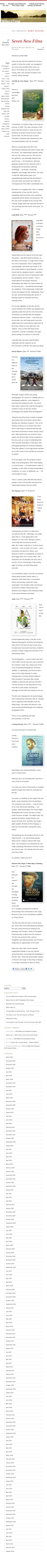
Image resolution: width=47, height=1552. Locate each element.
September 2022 (11, 1142)
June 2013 (9, 1533)
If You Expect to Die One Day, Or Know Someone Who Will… (24, 1022)
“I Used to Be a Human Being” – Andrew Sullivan (24, 1042)
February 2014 (10, 1503)
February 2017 (10, 1370)
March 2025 (9, 1079)
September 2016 (11, 1389)
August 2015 (9, 1437)
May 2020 (9, 1238)
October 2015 (10, 1429)
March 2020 (9, 1245)
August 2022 (9, 1145)
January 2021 (10, 1208)
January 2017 (10, 1374)
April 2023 (9, 1123)
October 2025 (10, 1068)
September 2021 (11, 1186)
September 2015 (11, 1433)
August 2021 (9, 1190)
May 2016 (9, 1403)
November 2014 (10, 1470)
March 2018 (9, 1326)
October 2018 (10, 1300)
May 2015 (9, 1448)
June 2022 (9, 1153)
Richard (21, 47)
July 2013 (9, 1529)
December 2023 (10, 1101)
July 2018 (9, 1311)
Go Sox (6, 5)
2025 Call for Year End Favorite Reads (26, 1035)
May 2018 (9, 1319)
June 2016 (9, 1400)
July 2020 (9, 1230)
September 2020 (11, 1223)
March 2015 (9, 1455)
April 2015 (9, 1451)
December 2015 (10, 1422)
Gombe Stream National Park (5, 106)
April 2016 (9, 1407)
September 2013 (11, 1521)
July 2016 (9, 1396)
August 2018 (9, 1308)
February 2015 (10, 1459)
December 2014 (10, 1466)
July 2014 (9, 1485)
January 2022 (10, 1171)
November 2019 (10, 1260)
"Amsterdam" (5, 66)
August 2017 (9, 1348)
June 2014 (9, 1488)
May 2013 (9, 1536)
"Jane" (3, 78)
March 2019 (9, 1285)
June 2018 (9, 1315)
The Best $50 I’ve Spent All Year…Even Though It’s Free (22, 1011)
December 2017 (10, 1333)
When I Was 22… (11, 1007)
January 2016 (10, 1418)
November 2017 (10, 1337)
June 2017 (9, 1356)
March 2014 (9, 1499)
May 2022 (9, 1156)
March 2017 (9, 1367)
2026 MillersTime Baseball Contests (26, 1031)
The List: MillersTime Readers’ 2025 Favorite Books (21, 996)
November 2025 (10, 1064)
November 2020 (10, 1216)
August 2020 (9, 1227)
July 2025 (9, 1072)
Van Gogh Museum (6, 134)
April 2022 (9, 1160)
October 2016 (10, 1385)
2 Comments (40, 48)
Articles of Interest (34, 5)
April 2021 (9, 1201)
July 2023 (9, 1116)
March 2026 (9, 1057)
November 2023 (10, 1105)
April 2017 (9, 1363)
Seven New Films (27, 41)
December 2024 (10, 1083)
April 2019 (9, 1282)
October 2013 (10, 1518)
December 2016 (10, 1378)
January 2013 (10, 1551)
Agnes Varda (5, 96)
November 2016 (10, 1381)
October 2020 (10, 1219)
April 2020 (9, 1241)
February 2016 (10, 1415)
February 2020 (10, 1249)
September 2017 (11, 1345)
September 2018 (11, 1304)
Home (2, 4)
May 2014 (9, 1492)
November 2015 (10, 1426)
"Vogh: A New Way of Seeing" (5, 91)
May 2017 (9, 1359)
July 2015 (9, 1440)
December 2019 (10, 1256)
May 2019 (9, 1278)
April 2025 (9, 1075)
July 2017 (9, 1352)
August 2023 (9, 1112)
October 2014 (10, 1474)
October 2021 (10, 1182)
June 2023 (9, 1120)
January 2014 (10, 1507)
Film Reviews (5, 101)
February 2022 (10, 1167)
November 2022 (10, 1134)
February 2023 (10, 1127)
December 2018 (10, 1293)
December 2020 (10, 1212)
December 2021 (10, 1175)
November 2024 (10, 1086)
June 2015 (9, 1444)
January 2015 (10, 1462)
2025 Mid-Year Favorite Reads (15, 1004)
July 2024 (9, 1090)
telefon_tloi (9, 1035)
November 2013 (10, 1514)
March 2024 (9, 1098)
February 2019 (10, 1289)
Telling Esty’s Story (11, 1018)
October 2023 (10, 1109)
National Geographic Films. (5, 124)
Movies (7, 119)
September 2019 (11, 1267)
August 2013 (9, 1525)
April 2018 (9, 1322)
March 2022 (9, 1164)
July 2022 (9, 1149)
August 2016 (9, 1392)
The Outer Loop (18, 5)
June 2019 (9, 1274)
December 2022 (10, 1131)
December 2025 (10, 1061)
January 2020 (10, 1252)
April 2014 (9, 1496)
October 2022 (10, 1138)
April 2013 (9, 1540)
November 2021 (10, 1179)
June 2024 (9, 1094)
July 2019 (9, 1271)
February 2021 (10, 1204)
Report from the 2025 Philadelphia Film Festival (20, 1000)
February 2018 (10, 1330)
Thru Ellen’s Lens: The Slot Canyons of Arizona (20, 1015)
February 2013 (10, 1547)
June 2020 (9, 1234)
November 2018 (10, 1297)
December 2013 (10, 1510)
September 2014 (11, 1477)
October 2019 (10, 1263)
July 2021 (9, 1193)
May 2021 (9, 1197)
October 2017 (10, 1341)
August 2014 (9, 1481)
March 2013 (9, 1544)
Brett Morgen (5, 98)
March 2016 (9, 1411)
